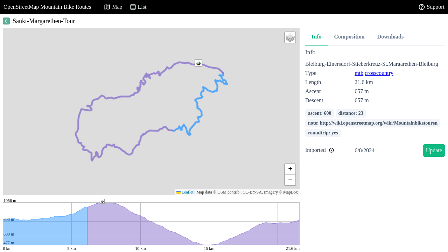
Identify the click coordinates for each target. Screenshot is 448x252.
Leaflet (185, 192)
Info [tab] (316, 37)
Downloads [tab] (390, 37)
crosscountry (379, 73)
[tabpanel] (375, 104)
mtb (359, 73)
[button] (198, 63)
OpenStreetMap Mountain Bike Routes (47, 7)
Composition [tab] (349, 37)
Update (434, 150)
